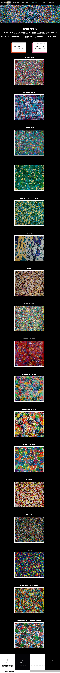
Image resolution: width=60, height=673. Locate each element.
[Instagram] (52, 665)
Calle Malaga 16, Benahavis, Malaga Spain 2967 (8, 666)
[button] (16, 2)
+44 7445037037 (22, 665)
